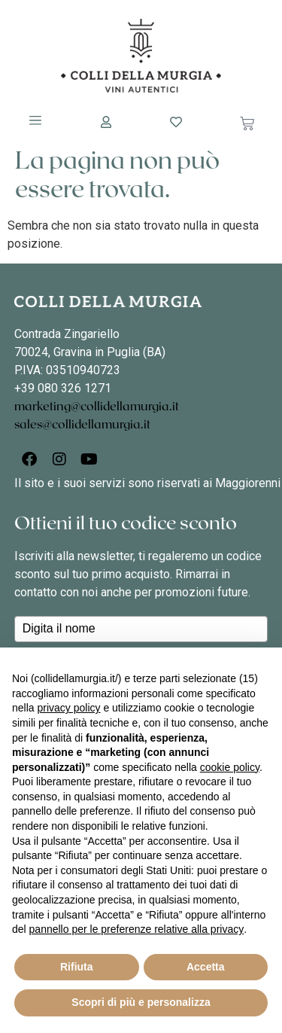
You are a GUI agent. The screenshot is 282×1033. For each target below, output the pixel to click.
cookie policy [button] (229, 767)
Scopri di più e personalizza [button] (140, 1002)
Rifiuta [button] (76, 967)
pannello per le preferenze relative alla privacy (136, 929)
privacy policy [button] (68, 708)
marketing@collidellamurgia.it (96, 407)
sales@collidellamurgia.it (82, 425)
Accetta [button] (205, 967)
